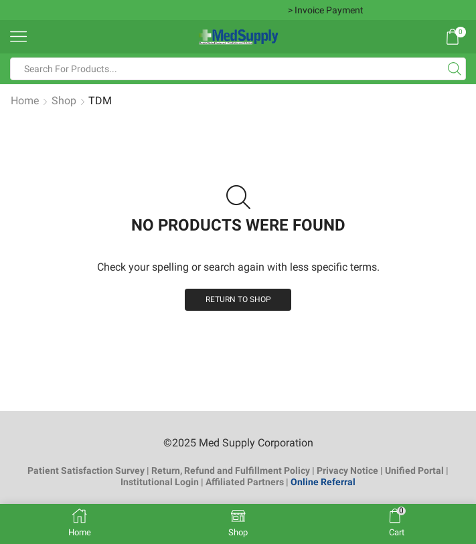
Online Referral (323, 482)
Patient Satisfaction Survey (86, 470)
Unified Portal (414, 470)
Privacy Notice (347, 470)
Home (25, 100)
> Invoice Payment (326, 10)
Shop (64, 100)
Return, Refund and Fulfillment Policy (230, 470)
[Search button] (454, 69)
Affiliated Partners (245, 482)
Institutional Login (160, 482)
